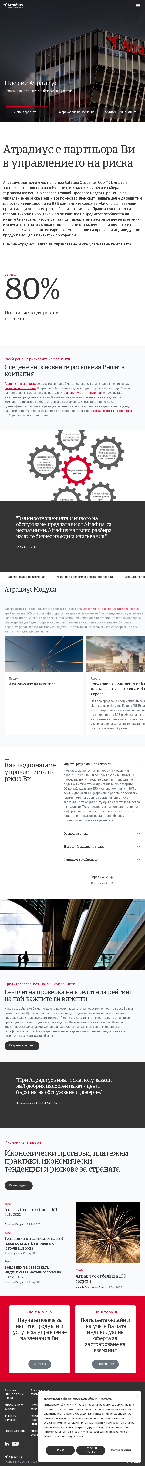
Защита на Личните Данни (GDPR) (14, 1394)
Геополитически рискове (22, 383)
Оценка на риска (102, 834)
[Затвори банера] (137, 1396)
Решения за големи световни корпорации (85, 577)
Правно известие (15, 1431)
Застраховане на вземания (26, 577)
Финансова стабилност (102, 860)
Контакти (40, 1364)
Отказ (60, 1450)
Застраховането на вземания (111, 411)
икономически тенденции (84, 393)
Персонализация (120, 1450)
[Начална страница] (13, 5)
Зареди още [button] (102, 877)
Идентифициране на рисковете (102, 764)
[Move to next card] (41, 741)
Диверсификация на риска (102, 847)
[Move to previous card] (37, 741)
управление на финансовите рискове (99, 627)
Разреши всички (91, 1450)
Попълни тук (105, 1368)
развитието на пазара (20, 388)
